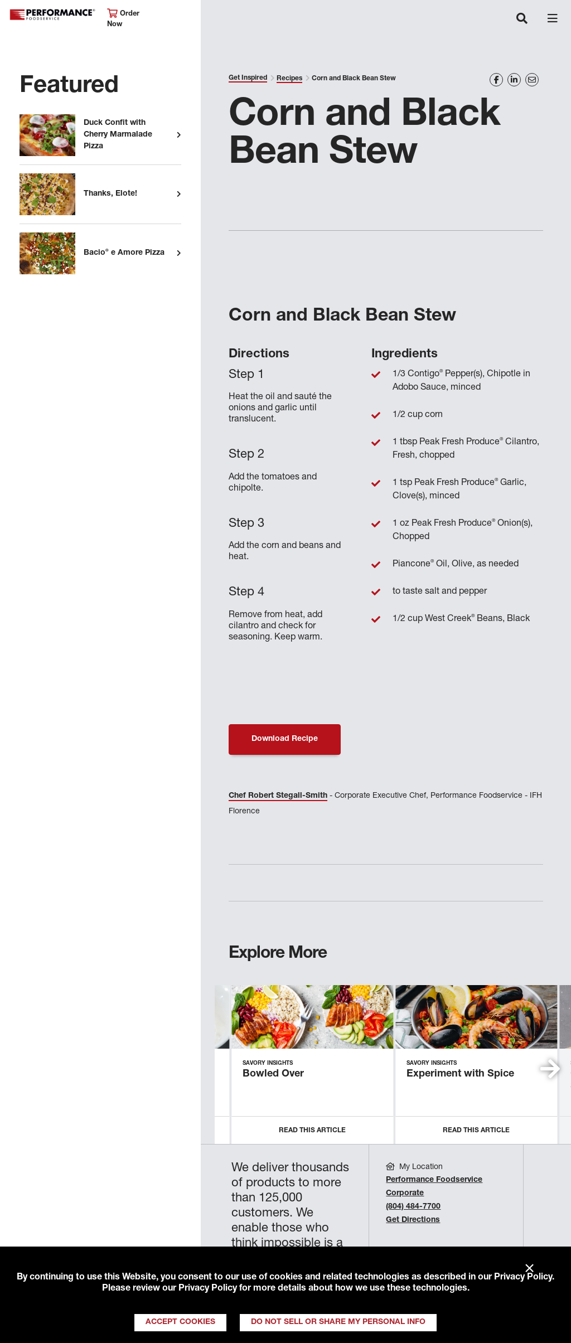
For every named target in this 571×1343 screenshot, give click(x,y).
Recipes (289, 78)
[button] (550, 1068)
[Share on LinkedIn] (514, 79)
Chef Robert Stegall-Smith (278, 796)
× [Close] (529, 1269)
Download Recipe (284, 739)
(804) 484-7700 (413, 1207)
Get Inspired (248, 78)
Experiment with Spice (460, 1074)
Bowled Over (273, 1074)
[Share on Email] (532, 79)
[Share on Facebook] (496, 79)
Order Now (123, 18)
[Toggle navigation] (522, 19)
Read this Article (312, 1130)
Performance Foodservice (52, 15)
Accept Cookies (180, 1322)
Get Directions (413, 1220)
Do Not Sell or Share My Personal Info (338, 1322)
